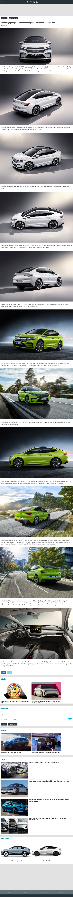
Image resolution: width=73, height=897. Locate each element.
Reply (70, 719)
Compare (43, 892)
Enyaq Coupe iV (28, 67)
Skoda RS (13, 363)
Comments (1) (4, 18)
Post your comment (13, 18)
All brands (62, 892)
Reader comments (7, 708)
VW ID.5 (46, 67)
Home (8, 892)
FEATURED (3, 759)
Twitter (9, 672)
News (25, 892)
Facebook (3, 672)
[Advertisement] (36, 10)
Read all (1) (4, 724)
